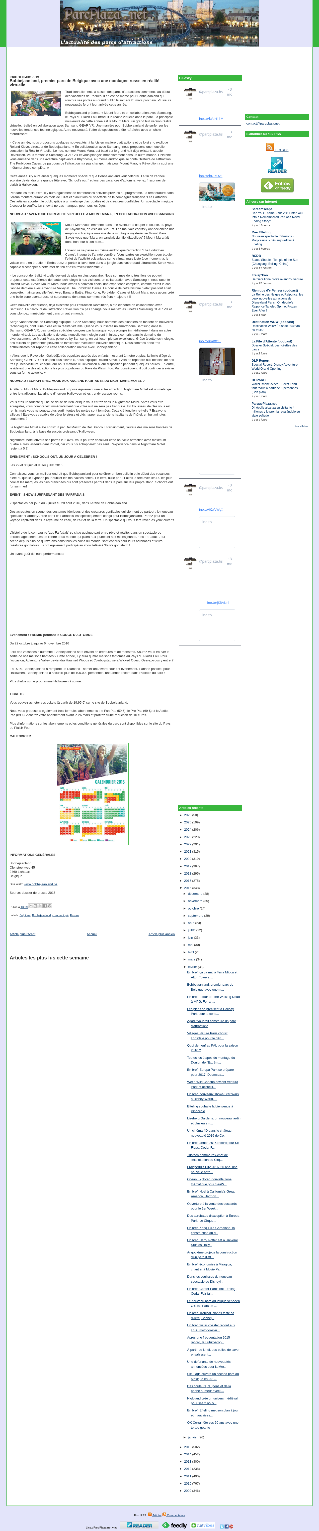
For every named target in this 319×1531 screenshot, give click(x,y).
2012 (188, 1469)
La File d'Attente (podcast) (272, 341)
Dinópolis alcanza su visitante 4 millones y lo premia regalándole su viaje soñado (276, 411)
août (191, 923)
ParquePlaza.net (264, 403)
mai (191, 945)
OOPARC (259, 380)
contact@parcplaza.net (263, 123)
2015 (188, 1447)
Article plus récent (22, 934)
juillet (192, 930)
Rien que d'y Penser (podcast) (275, 290)
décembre (195, 894)
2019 (188, 866)
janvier (193, 1437)
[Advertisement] (159, 58)
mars (192, 959)
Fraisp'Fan (260, 275)
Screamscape (262, 209)
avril (191, 952)
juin (191, 937)
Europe (74, 915)
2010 (188, 1483)
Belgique (24, 915)
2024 (188, 829)
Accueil (92, 934)
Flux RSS (277, 150)
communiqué (60, 915)
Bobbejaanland (41, 915)
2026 (188, 815)
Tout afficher (301, 426)
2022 (188, 844)
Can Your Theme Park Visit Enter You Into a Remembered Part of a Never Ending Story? (277, 217)
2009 (188, 1491)
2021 (188, 851)
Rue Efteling (261, 232)
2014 (188, 1454)
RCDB (256, 256)
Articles (154, 1515)
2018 (188, 873)
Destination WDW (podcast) (273, 322)
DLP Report (260, 360)
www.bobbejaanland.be (40, 884)
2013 (188, 1461)
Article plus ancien (162, 934)
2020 (188, 859)
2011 (188, 1476)
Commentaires (173, 1515)
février (193, 967)
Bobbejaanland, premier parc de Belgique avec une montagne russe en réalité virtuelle (85, 82)
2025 (188, 822)
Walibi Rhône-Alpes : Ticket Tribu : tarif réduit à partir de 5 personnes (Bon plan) (275, 388)
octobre (194, 908)
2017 (188, 881)
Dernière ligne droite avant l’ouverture (277, 279)
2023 (188, 837)
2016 (188, 888)
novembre (195, 901)
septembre (196, 916)
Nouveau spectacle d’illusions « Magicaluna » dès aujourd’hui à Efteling (273, 240)
